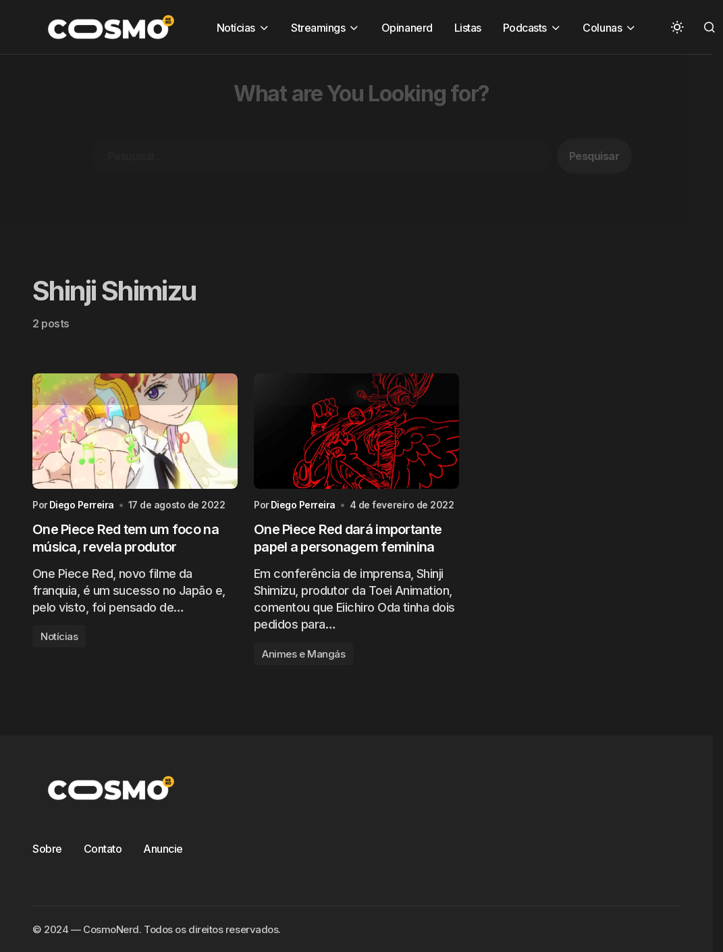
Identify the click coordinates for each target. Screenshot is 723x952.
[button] (677, 27)
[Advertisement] (352, 149)
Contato (103, 848)
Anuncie (163, 848)
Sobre (47, 848)
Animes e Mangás (303, 653)
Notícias (59, 636)
